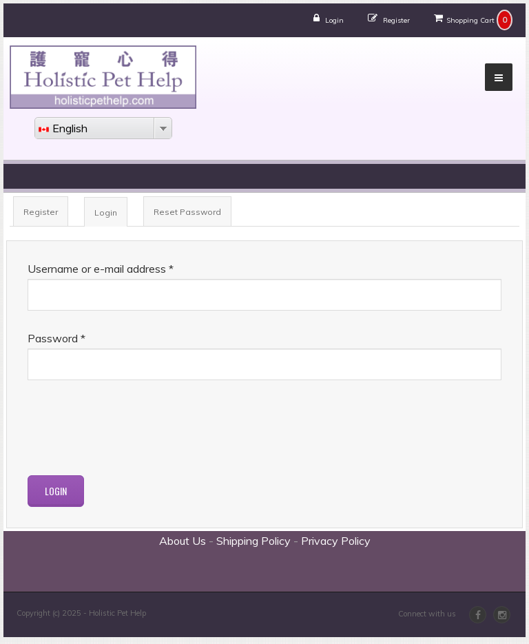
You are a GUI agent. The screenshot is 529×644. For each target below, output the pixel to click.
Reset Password (187, 212)
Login (334, 20)
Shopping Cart (470, 20)
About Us (182, 541)
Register (396, 20)
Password (56, 338)
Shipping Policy (253, 541)
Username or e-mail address (101, 269)
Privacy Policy (336, 541)
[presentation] (132, 428)
